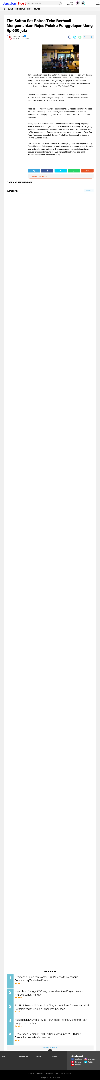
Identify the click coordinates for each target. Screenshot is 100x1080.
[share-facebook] (70, 37)
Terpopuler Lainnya (50, 1047)
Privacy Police (50, 1073)
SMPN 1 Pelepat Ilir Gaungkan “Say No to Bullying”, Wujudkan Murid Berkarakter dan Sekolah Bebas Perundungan (52, 1007)
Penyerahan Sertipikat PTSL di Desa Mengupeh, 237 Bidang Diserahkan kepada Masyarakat (48, 1036)
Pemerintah (20, 9)
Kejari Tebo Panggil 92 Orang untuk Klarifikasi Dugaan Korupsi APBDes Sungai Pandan (49, 993)
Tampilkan (89, 191)
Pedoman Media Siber (64, 1073)
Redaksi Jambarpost (35, 1073)
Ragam (10, 9)
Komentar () (88, 37)
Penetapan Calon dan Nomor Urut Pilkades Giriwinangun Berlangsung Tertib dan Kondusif (46, 979)
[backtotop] (50, 1051)
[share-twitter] (75, 37)
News (29, 9)
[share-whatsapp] (80, 37)
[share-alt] (34, 170)
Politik (37, 9)
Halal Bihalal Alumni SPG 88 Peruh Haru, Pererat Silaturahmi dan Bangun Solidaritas (51, 1021)
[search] (44, 3)
